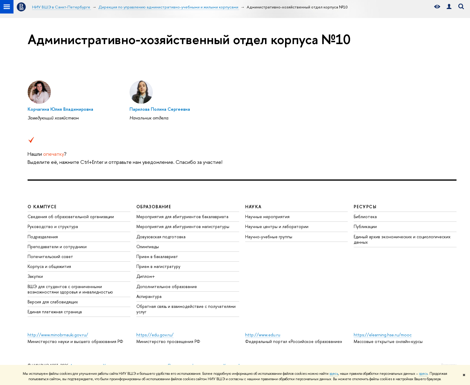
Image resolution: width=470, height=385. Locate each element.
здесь (333, 373)
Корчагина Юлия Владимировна (60, 109)
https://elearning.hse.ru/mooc (383, 335)
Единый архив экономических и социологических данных (402, 239)
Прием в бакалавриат (157, 256)
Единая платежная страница (55, 311)
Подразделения (43, 236)
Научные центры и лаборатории (276, 226)
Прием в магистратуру (158, 266)
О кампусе (42, 206)
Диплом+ (145, 276)
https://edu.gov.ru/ (155, 335)
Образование (153, 206)
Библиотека (365, 216)
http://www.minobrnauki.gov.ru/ (58, 335)
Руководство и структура (53, 226)
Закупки (35, 276)
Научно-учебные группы (268, 236)
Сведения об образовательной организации (71, 216)
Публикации (365, 226)
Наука (253, 206)
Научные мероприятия (267, 216)
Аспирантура (149, 296)
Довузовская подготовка (161, 236)
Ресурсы (365, 206)
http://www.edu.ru (262, 335)
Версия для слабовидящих (53, 302)
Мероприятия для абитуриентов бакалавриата (182, 216)
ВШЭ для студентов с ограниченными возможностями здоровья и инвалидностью (70, 289)
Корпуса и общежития (49, 266)
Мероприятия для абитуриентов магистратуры (182, 226)
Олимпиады (147, 246)
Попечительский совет (50, 256)
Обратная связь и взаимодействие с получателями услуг (186, 308)
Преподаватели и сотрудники (57, 246)
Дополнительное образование (166, 286)
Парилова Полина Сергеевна (159, 109)
